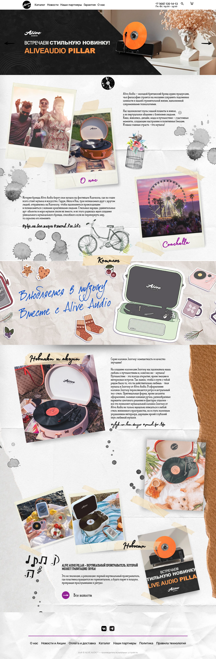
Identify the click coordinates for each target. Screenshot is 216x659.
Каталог (40, 4)
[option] (108, 42)
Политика (146, 643)
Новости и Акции (53, 643)
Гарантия (90, 4)
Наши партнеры (71, 4)
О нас (101, 4)
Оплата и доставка (82, 643)
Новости (53, 4)
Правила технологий (171, 643)
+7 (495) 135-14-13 (167, 5)
